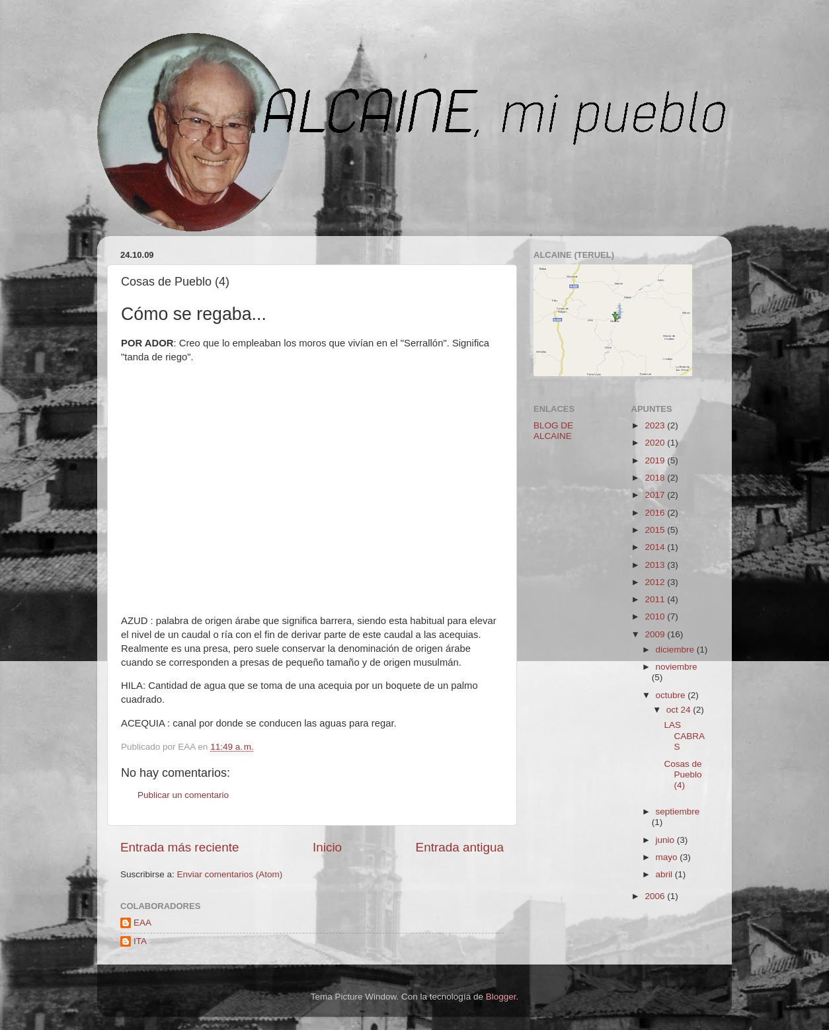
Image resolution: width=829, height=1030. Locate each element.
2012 (656, 582)
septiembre (678, 811)
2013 (656, 565)
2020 (656, 443)
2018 (656, 478)
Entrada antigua (460, 847)
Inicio (327, 847)
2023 (656, 425)
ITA (140, 941)
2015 (656, 530)
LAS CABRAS (684, 735)
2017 (656, 495)
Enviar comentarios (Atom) (230, 874)
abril (665, 874)
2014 (656, 547)
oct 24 (679, 710)
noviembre (676, 667)
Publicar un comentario (183, 795)
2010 (656, 616)
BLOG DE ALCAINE (553, 430)
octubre (672, 695)
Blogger (501, 997)
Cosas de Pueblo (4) (682, 774)
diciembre (676, 649)
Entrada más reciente (179, 847)
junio (666, 840)
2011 (656, 599)
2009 (656, 634)
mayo (668, 857)
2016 (656, 513)
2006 (656, 896)
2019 (656, 460)
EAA (142, 923)
